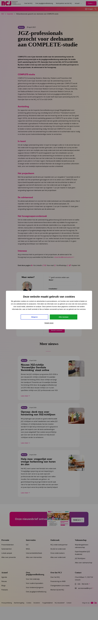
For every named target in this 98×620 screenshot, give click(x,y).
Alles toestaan (63, 317)
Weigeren (34, 317)
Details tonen (49, 323)
